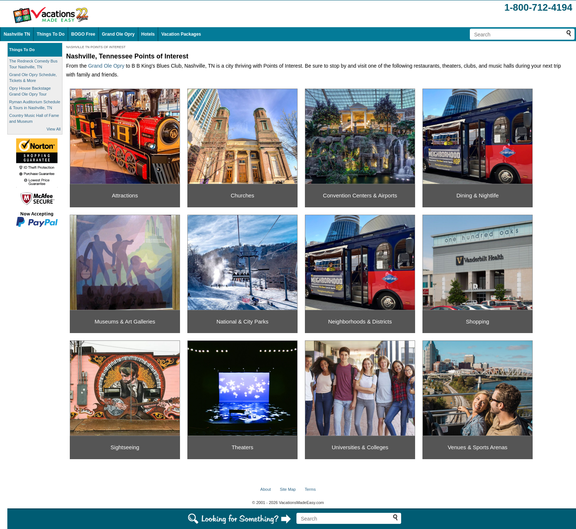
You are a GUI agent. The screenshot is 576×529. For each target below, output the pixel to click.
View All (54, 129)
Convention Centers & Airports (360, 195)
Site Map (288, 489)
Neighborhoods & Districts (360, 321)
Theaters (242, 447)
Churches (242, 195)
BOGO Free (83, 34)
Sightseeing (125, 447)
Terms (310, 489)
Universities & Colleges (360, 447)
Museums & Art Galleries (124, 321)
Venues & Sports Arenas (478, 447)
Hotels (148, 34)
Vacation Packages (181, 34)
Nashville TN (17, 34)
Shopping (477, 321)
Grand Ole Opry (118, 34)
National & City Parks (242, 321)
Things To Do (51, 34)
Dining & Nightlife (477, 195)
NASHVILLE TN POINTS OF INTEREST (96, 47)
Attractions (125, 195)
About (265, 489)
